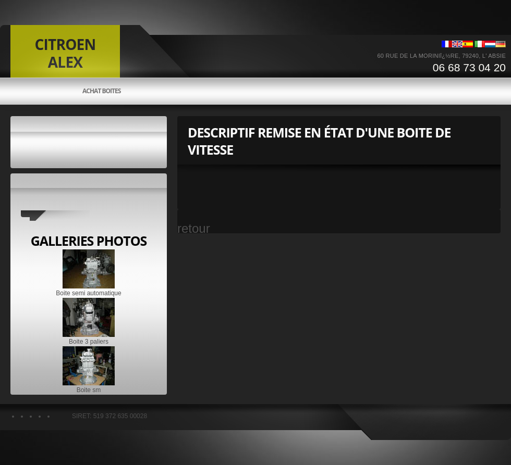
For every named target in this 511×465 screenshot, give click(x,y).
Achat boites (101, 91)
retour (193, 228)
